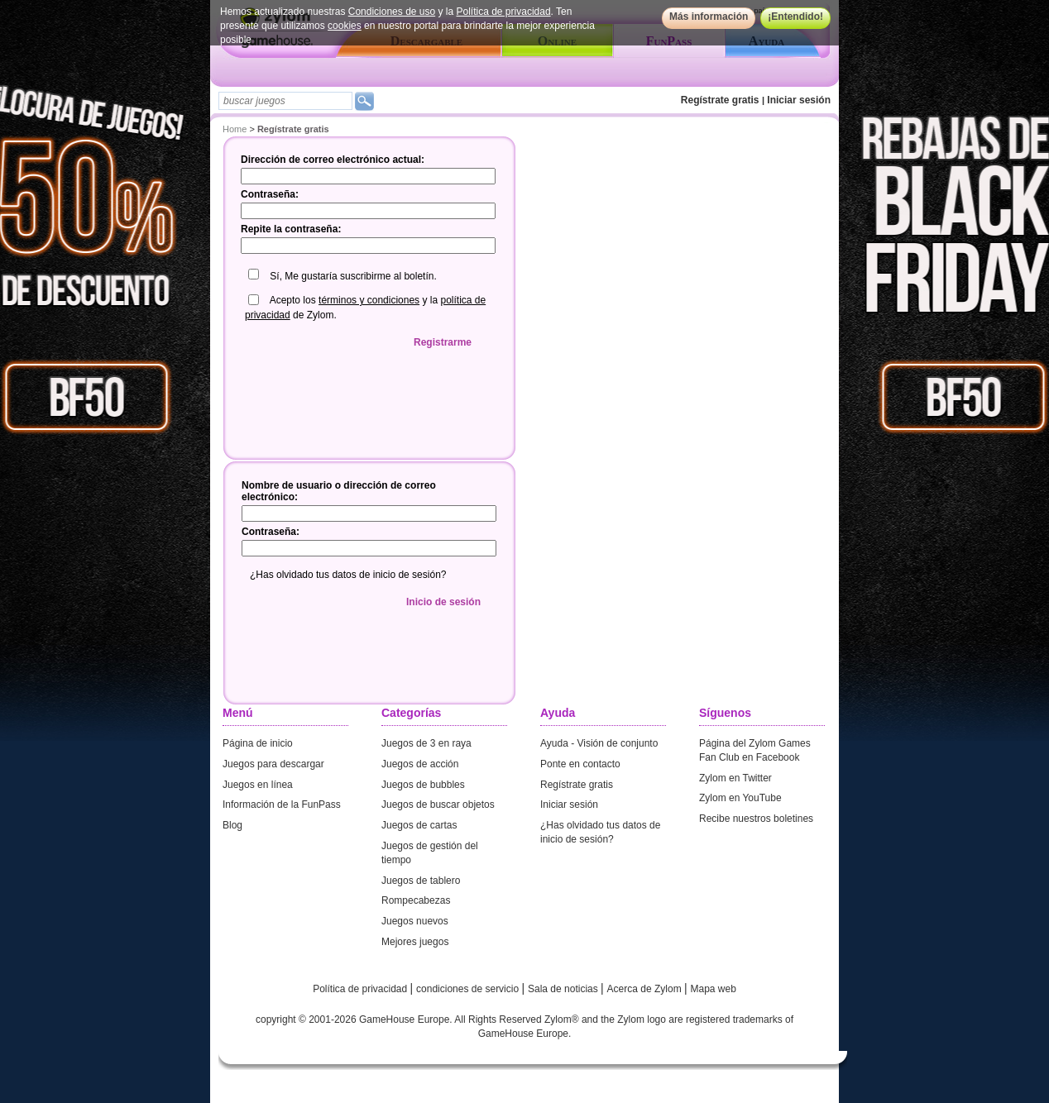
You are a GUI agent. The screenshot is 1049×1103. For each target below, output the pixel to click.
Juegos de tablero (420, 880)
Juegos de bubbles (423, 784)
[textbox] (285, 101)
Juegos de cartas (419, 825)
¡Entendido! (795, 16)
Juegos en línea (258, 784)
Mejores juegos (414, 942)
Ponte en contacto (580, 764)
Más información (708, 16)
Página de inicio (258, 743)
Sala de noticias (564, 989)
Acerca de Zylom (645, 989)
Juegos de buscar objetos (438, 804)
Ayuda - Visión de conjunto (599, 743)
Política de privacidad (504, 11)
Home (235, 129)
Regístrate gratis (720, 100)
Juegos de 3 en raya (426, 743)
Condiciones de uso (391, 11)
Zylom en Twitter (735, 778)
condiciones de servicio (468, 989)
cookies (345, 25)
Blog (232, 825)
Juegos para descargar (273, 764)
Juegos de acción (419, 764)
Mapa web (713, 989)
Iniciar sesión (799, 100)
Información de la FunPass (282, 804)
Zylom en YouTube (740, 798)
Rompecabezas (415, 900)
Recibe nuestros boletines (756, 818)
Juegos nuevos (414, 921)
